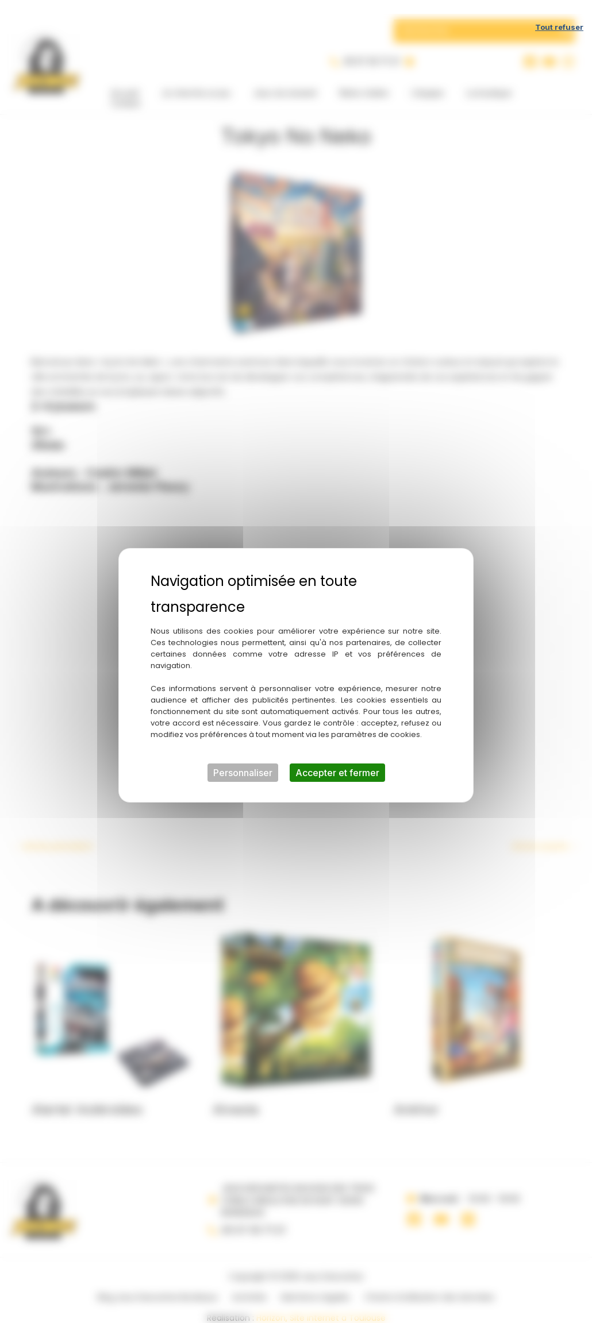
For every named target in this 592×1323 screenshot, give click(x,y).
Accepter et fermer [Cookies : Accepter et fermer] (337, 759)
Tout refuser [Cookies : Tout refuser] (559, 13)
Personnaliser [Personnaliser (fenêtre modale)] (242, 759)
